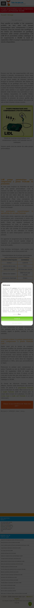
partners (14, 288)
